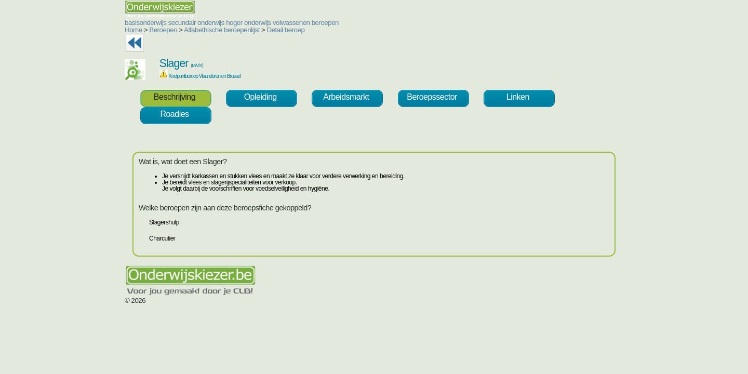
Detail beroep (224, 30)
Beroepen (101, 30)
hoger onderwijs (186, 22)
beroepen (262, 22)
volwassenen (229, 22)
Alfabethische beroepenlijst (159, 30)
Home (71, 30)
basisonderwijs (83, 22)
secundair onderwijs (134, 22)
